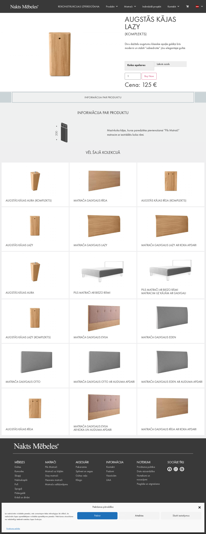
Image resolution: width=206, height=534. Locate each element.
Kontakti (173, 6)
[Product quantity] (133, 76)
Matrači (130, 6)
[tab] (103, 97)
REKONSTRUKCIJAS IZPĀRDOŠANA (78, 6)
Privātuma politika (13, 528)
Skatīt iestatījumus (181, 515)
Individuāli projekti (151, 6)
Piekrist (97, 515)
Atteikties (139, 515)
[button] (199, 507)
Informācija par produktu (103, 97)
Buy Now (149, 76)
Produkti (112, 6)
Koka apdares (136, 65)
